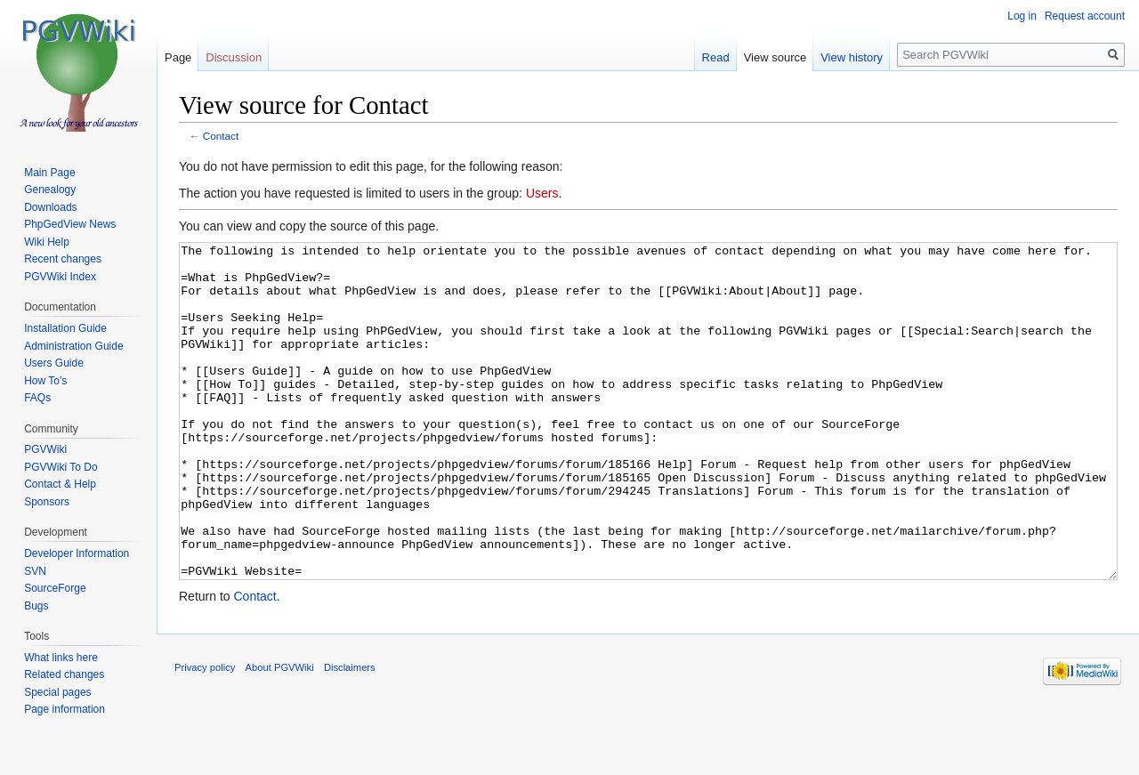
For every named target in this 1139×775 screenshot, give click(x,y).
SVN (35, 571)
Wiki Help (46, 242)
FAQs (37, 398)
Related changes (64, 674)
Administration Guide (73, 346)
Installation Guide (65, 328)
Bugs (36, 606)
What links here (61, 657)
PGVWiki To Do (60, 467)
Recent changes (62, 259)
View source (775, 57)
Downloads (50, 207)
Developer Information (76, 553)
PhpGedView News (70, 224)
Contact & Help (60, 484)
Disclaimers (350, 734)
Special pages (57, 692)
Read (716, 57)
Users (542, 193)
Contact (221, 135)
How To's (45, 381)
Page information (64, 709)
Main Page (49, 172)
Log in (1022, 16)
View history (851, 57)
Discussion (234, 57)
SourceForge (54, 588)
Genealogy (50, 189)
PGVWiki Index (60, 276)
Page (178, 57)
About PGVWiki (280, 734)
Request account (1085, 16)
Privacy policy (204, 734)
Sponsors (46, 502)
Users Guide (54, 363)
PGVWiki (45, 449)
